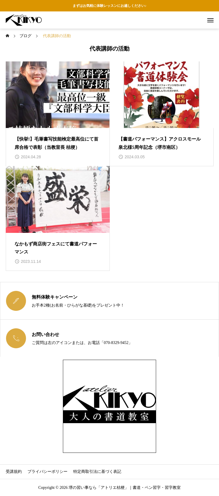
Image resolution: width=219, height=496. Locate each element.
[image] (58, 94)
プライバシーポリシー (47, 471)
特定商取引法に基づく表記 (97, 471)
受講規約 (14, 471)
